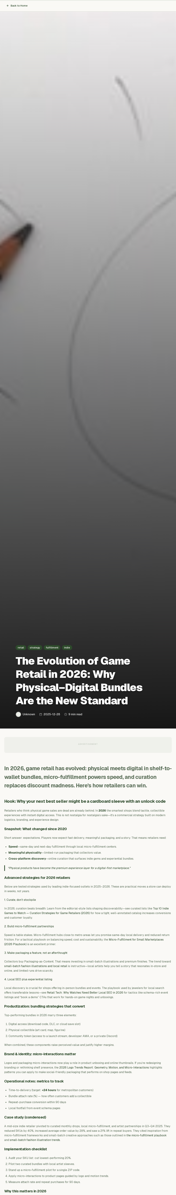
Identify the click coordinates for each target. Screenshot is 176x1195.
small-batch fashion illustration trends (35, 1140)
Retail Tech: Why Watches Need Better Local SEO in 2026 (85, 992)
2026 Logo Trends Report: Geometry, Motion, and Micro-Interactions (104, 1067)
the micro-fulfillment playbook (146, 1135)
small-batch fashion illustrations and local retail (35, 966)
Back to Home (17, 5)
